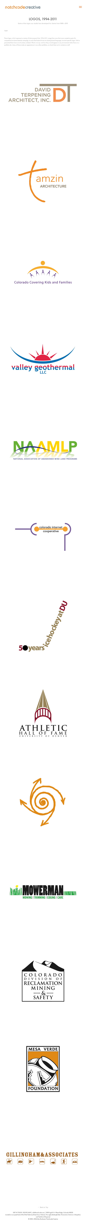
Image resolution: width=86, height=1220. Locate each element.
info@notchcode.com (38, 1212)
